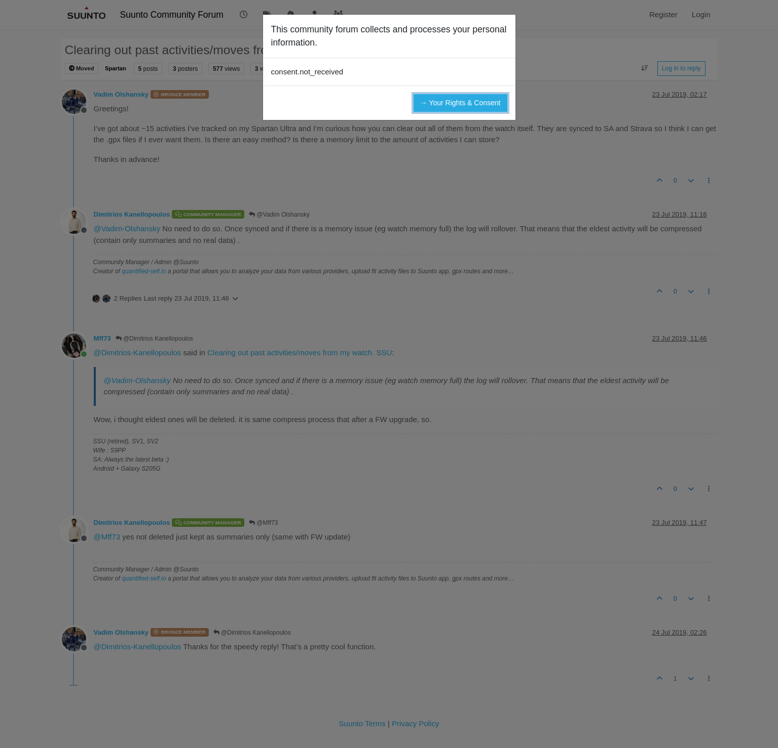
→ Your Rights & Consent (460, 103)
